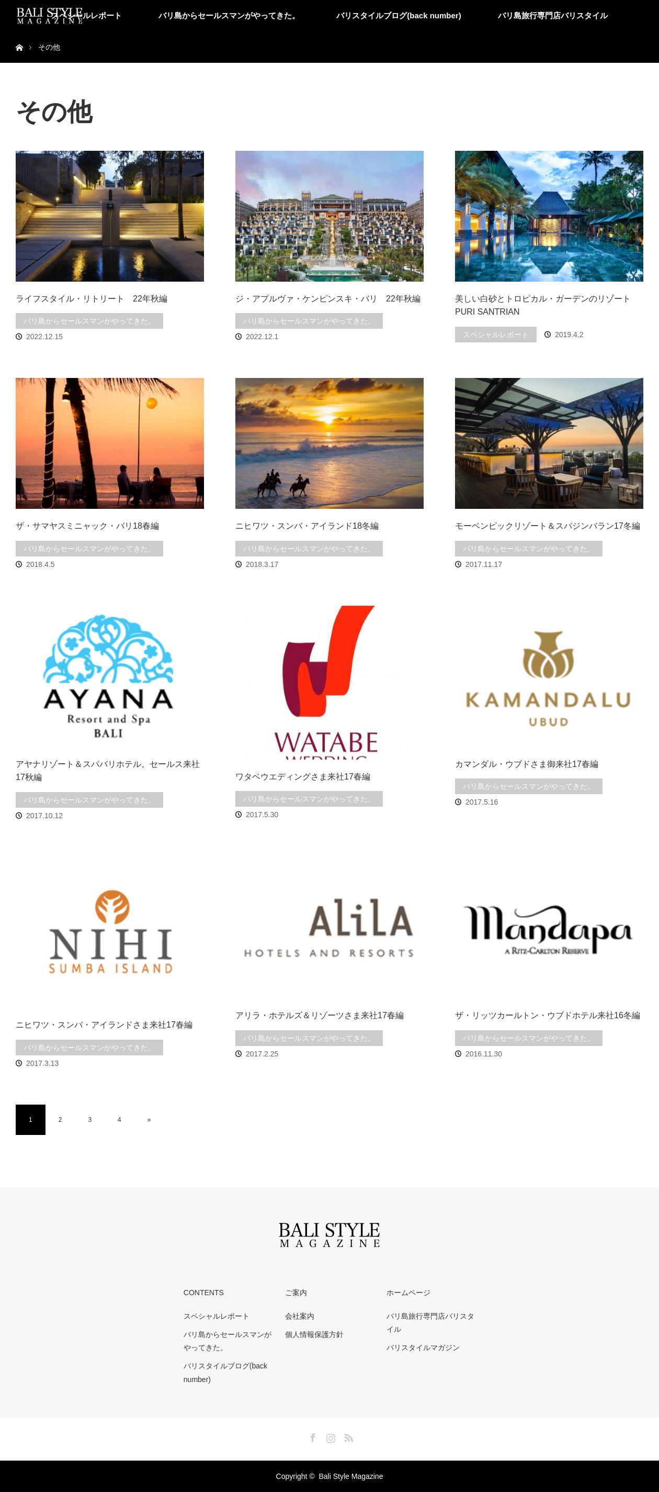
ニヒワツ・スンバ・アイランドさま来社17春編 (104, 1024)
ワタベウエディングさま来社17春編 (302, 776)
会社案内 (299, 1316)
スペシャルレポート (86, 15)
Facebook (312, 1436)
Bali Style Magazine (351, 1476)
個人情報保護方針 (314, 1334)
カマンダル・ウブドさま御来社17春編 (526, 764)
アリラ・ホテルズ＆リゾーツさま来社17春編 (319, 1015)
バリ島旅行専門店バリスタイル (553, 15)
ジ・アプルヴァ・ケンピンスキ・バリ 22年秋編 (328, 298)
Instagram (329, 1436)
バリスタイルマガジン (423, 1347)
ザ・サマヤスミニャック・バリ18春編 (87, 525)
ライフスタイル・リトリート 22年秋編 (91, 298)
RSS (347, 1436)
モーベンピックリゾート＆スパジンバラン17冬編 (547, 525)
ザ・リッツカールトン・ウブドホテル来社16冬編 (547, 1015)
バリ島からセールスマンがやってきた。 (229, 15)
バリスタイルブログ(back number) (398, 15)
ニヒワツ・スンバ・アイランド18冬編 (307, 525)
